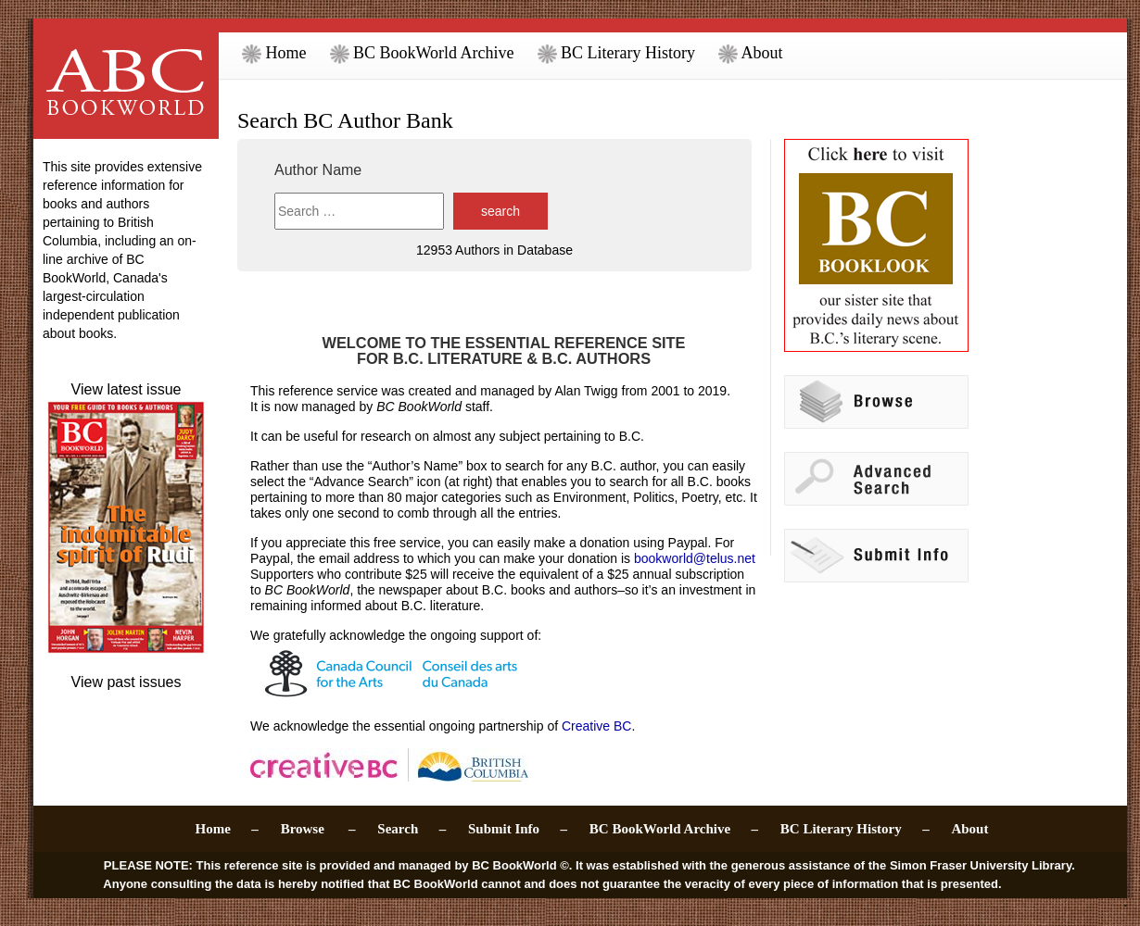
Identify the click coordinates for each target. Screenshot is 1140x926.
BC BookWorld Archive (422, 53)
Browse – (318, 828)
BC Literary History (616, 53)
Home (274, 53)
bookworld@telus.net (694, 558)
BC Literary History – (855, 828)
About (750, 53)
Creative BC (596, 726)
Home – (227, 828)
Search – (411, 828)
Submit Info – (517, 828)
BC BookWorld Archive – (673, 828)
